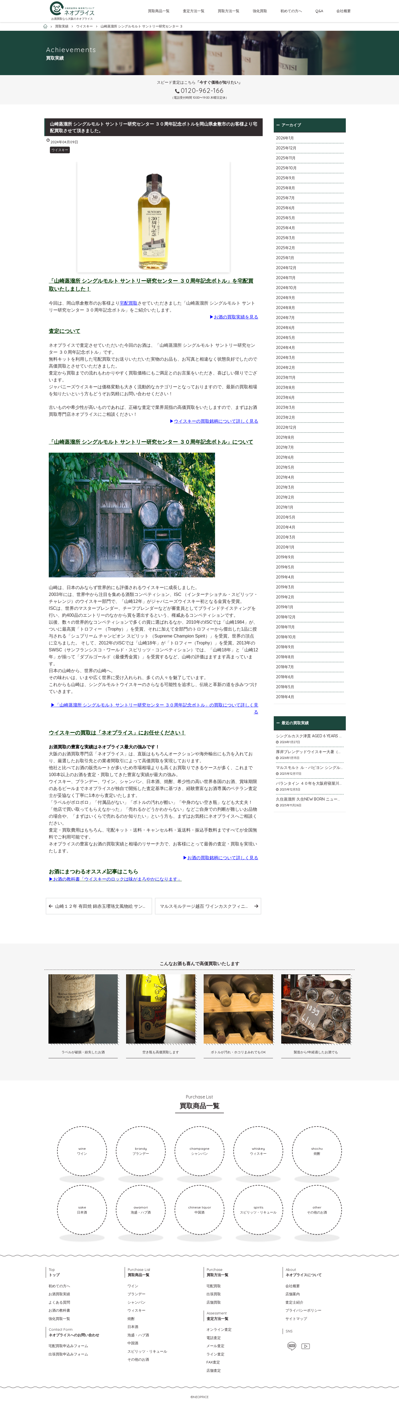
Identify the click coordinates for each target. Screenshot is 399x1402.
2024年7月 (285, 317)
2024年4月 (285, 347)
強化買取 (260, 11)
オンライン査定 (219, 1329)
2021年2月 (285, 497)
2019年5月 (285, 567)
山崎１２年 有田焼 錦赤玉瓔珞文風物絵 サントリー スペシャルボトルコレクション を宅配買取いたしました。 (103, 906)
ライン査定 (215, 1354)
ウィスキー (136, 1310)
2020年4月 (285, 527)
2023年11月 (286, 377)
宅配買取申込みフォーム (68, 1346)
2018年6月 (285, 676)
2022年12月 (286, 427)
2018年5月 (285, 686)
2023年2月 (285, 417)
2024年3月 (285, 357)
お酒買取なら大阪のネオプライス (72, 19)
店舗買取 (213, 1302)
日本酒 (132, 1326)
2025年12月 (286, 148)
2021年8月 (285, 437)
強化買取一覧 (59, 1318)
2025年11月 (286, 158)
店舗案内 (292, 1294)
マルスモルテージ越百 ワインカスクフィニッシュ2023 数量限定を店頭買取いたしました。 (210, 906)
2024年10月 (286, 287)
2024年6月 (285, 327)
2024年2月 (285, 367)
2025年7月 (285, 197)
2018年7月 (285, 666)
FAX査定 (213, 1362)
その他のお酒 (138, 1359)
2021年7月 (285, 447)
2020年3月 (285, 537)
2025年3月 (285, 237)
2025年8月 (285, 187)
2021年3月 (285, 487)
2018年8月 (285, 656)
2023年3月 (285, 407)
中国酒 (132, 1343)
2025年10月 (286, 167)
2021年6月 (285, 457)
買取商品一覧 (159, 11)
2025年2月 (285, 247)
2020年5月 (285, 517)
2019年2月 (285, 597)
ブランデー (136, 1294)
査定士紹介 (294, 1302)
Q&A (319, 11)
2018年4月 (285, 696)
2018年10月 (286, 636)
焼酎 (131, 1318)
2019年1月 (284, 607)
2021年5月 (285, 467)
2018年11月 (285, 626)
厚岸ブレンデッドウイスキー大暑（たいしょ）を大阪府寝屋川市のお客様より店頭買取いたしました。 (310, 751)
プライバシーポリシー (303, 1310)
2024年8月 (285, 307)
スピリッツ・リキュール (147, 1351)
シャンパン (136, 1302)
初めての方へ (291, 11)
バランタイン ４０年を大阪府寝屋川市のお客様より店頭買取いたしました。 (310, 783)
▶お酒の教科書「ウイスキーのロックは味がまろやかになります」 (115, 879)
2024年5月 (285, 337)
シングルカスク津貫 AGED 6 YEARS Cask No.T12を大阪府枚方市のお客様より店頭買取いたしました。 (310, 735)
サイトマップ (296, 1318)
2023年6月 (285, 397)
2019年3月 (285, 587)
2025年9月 (285, 177)
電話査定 (213, 1337)
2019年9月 (285, 557)
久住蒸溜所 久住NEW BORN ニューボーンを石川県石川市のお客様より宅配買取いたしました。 (310, 799)
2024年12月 (286, 267)
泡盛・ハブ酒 (138, 1335)
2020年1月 (285, 547)
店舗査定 (213, 1370)
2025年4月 (285, 227)
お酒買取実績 (59, 1294)
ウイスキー (60, 150)
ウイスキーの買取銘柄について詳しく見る (216, 421)
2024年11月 (286, 277)
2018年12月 (286, 617)
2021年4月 (285, 477)
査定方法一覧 (193, 11)
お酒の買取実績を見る (236, 317)
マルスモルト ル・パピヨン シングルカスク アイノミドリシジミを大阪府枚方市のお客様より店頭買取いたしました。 (310, 767)
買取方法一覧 (228, 11)
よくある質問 (59, 1302)
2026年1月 (285, 138)
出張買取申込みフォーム (68, 1354)
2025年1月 (285, 257)
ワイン (132, 1286)
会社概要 (343, 11)
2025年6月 (285, 207)
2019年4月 (285, 577)
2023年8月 (285, 387)
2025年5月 (285, 217)
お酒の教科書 (59, 1310)
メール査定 (215, 1346)
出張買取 (213, 1294)
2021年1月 (284, 507)
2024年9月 (285, 297)
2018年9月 (285, 646)
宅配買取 (128, 303)
